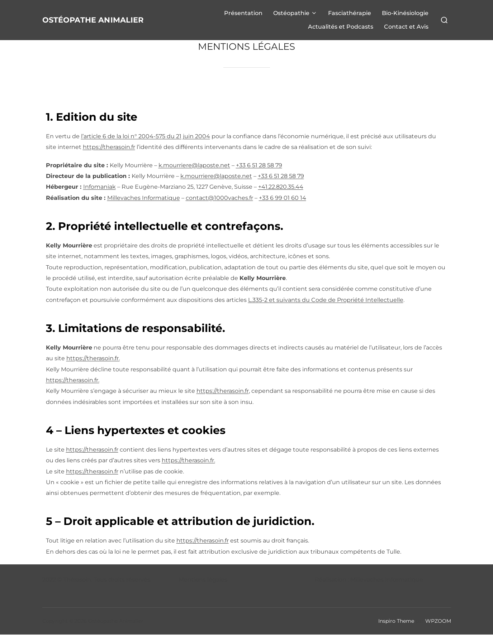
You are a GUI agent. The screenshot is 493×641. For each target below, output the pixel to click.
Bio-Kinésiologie (405, 16)
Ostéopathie (295, 16)
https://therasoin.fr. (93, 364)
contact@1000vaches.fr (219, 204)
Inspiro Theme (396, 627)
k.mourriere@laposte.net (194, 171)
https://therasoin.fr (109, 153)
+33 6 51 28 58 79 (259, 171)
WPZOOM (438, 627)
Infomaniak (99, 193)
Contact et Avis (406, 29)
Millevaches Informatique (143, 204)
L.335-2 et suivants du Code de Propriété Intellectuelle (325, 306)
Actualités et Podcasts (340, 29)
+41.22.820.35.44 (280, 193)
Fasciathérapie (349, 16)
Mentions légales (203, 586)
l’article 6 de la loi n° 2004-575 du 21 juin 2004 (145, 142)
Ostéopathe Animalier (77, 23)
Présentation (243, 16)
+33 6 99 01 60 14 (282, 204)
